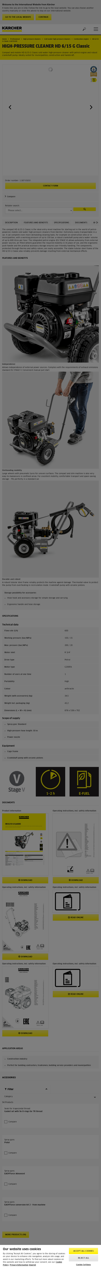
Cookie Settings (83, 1265)
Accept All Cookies (83, 1251)
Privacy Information (19, 1265)
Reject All (83, 1258)
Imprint (32, 1265)
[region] (50, 1257)
